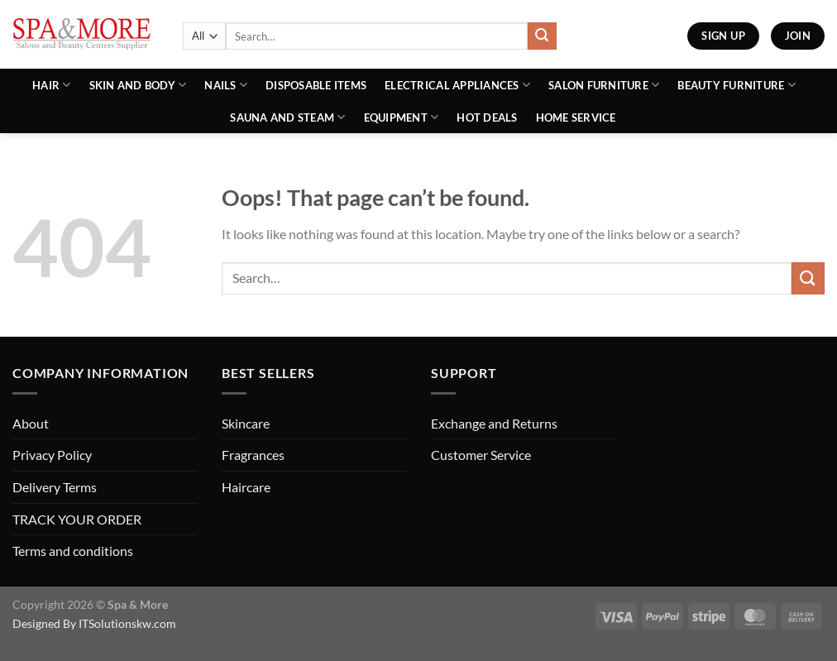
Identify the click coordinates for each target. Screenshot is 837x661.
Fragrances (253, 454)
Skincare (246, 423)
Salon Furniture (603, 85)
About (30, 423)
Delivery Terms (54, 487)
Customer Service (481, 454)
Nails (225, 85)
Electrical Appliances (457, 85)
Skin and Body (138, 85)
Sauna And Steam (287, 117)
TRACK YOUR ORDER (76, 519)
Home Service (576, 117)
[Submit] (542, 36)
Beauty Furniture (736, 85)
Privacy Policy (52, 454)
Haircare (246, 487)
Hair (51, 85)
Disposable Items (315, 85)
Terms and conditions (72, 550)
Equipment (401, 117)
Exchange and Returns (494, 423)
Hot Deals (487, 117)
